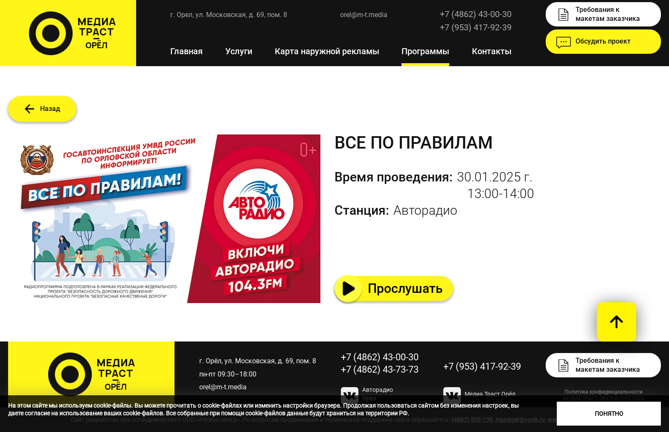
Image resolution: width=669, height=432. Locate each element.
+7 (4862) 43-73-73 (380, 369)
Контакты (492, 51)
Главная (186, 51)
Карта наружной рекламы (327, 51)
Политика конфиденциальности (603, 392)
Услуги (238, 51)
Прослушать (405, 288)
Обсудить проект (603, 41)
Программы (425, 51)
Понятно (609, 413)
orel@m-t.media (363, 15)
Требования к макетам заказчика (608, 14)
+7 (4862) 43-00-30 (476, 14)
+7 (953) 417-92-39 (482, 366)
